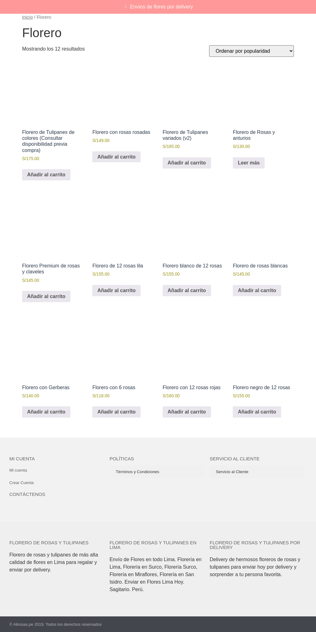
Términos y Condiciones (137, 471)
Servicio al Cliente (232, 471)
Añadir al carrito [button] (46, 174)
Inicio (27, 17)
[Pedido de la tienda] (251, 51)
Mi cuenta (22, 458)
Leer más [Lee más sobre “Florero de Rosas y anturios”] (249, 162)
